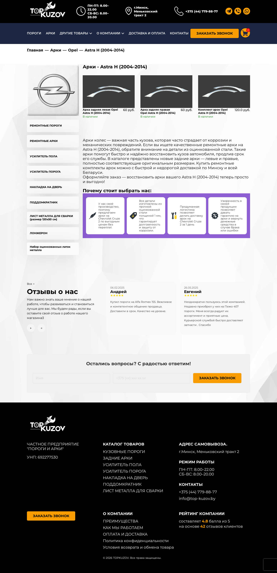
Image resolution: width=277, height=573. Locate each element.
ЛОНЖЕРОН (38, 233)
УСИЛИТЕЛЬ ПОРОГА (45, 171)
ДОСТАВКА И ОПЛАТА (147, 33)
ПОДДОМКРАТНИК (44, 202)
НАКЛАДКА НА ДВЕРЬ (46, 187)
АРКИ (50, 33)
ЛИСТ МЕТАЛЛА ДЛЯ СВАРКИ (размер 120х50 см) (51, 217)
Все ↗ (30, 284)
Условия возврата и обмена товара (138, 547)
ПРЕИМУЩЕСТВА (120, 521)
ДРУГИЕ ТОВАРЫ (74, 33)
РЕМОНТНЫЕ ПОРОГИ (46, 125)
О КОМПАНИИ (108, 33)
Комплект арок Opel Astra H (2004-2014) (213, 111)
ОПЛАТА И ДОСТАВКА (125, 534)
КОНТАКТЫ (179, 33)
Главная (35, 50)
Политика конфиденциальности (136, 540)
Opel (73, 50)
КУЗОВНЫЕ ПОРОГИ (124, 451)
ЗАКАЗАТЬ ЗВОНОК (214, 33)
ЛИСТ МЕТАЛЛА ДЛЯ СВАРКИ (133, 491)
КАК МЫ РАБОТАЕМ (123, 527)
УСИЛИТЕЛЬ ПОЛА (43, 156)
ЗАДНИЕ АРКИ (117, 458)
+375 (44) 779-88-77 (201, 11)
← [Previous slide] (31, 328)
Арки (55, 50)
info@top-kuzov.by (197, 498)
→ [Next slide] (41, 328)
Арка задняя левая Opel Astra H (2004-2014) (100, 111)
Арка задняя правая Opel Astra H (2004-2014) (157, 111)
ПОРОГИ (34, 33)
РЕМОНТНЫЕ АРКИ (44, 141)
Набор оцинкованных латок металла (50, 248)
